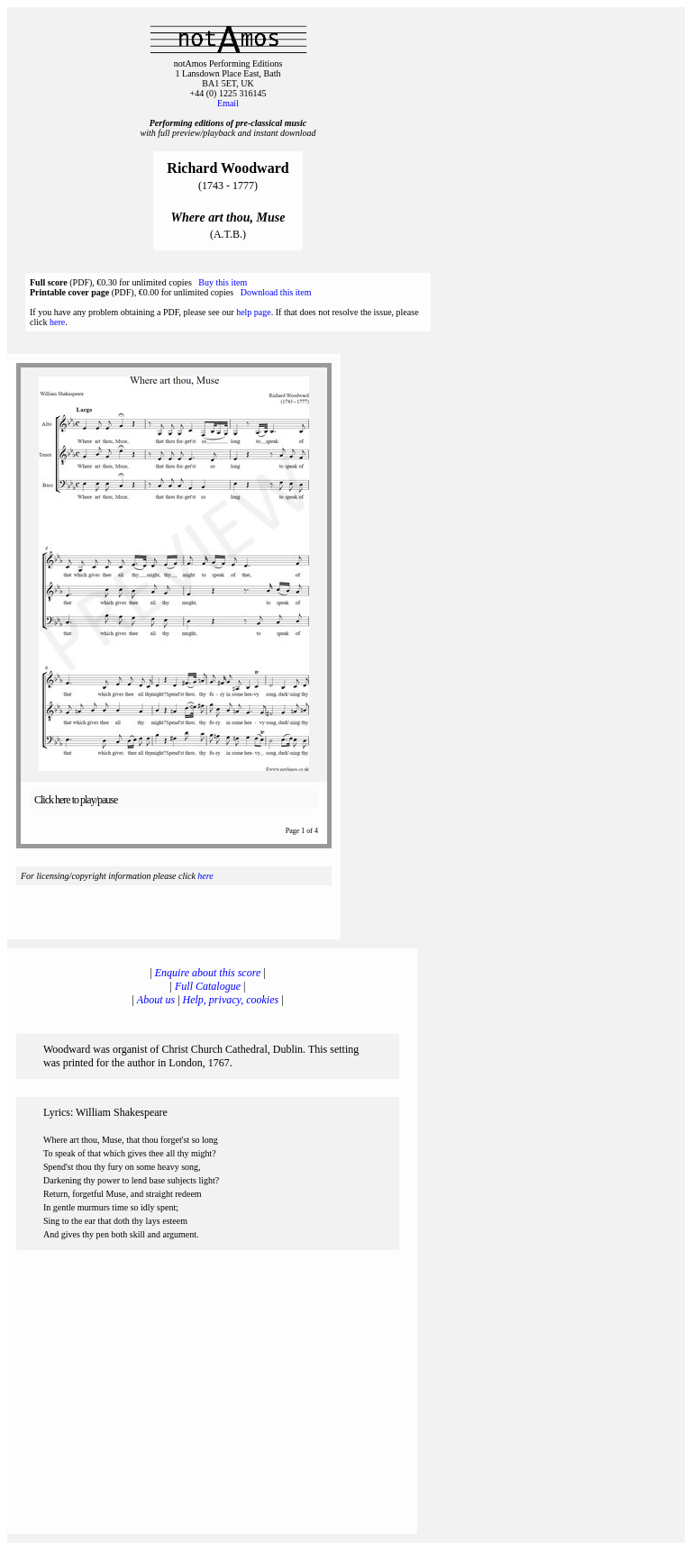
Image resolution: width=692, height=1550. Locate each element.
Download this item (276, 292)
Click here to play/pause (75, 799)
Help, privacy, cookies (231, 999)
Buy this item (222, 282)
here (57, 322)
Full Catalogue (208, 986)
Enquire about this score (207, 972)
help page (253, 312)
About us (156, 999)
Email (228, 103)
